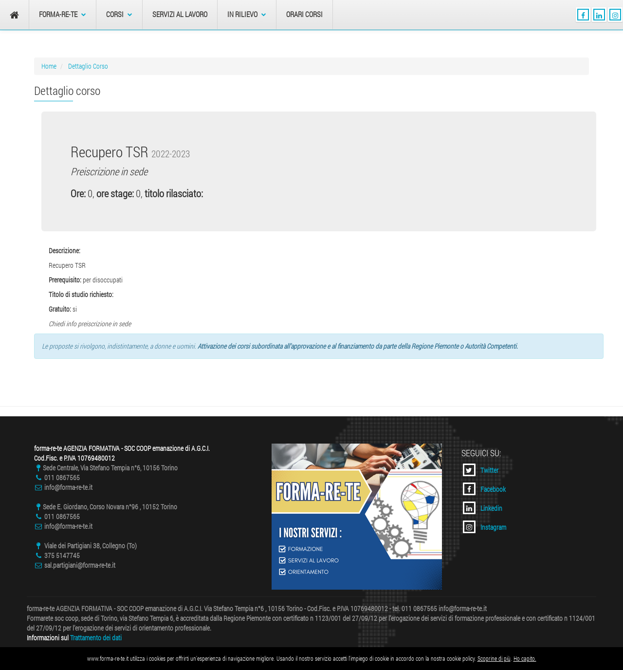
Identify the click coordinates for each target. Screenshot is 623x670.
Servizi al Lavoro (179, 14)
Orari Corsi (304, 14)
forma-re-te (62, 14)
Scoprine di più (494, 658)
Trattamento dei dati (96, 637)
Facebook (484, 489)
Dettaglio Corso (88, 66)
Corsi (119, 14)
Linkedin (482, 508)
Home (48, 66)
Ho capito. (524, 658)
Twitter (480, 470)
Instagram (484, 527)
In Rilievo (246, 14)
